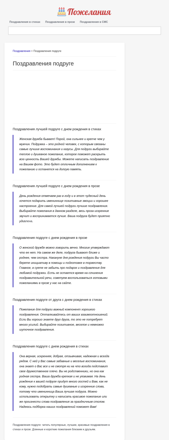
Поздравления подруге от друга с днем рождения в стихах (57, 299)
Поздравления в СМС (94, 21)
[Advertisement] (64, 97)
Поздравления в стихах (24, 21)
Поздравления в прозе (60, 21)
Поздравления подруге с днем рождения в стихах (51, 346)
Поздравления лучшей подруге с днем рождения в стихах (57, 129)
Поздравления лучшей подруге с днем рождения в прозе (56, 186)
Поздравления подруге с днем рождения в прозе (50, 238)
